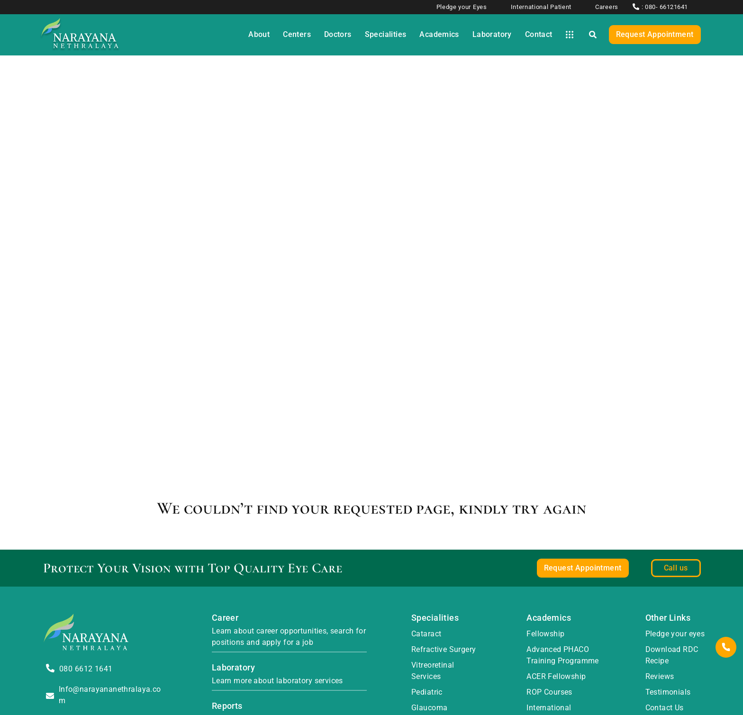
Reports (227, 706)
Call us (676, 567)
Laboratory (233, 667)
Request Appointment (655, 34)
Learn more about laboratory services (277, 680)
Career (225, 618)
